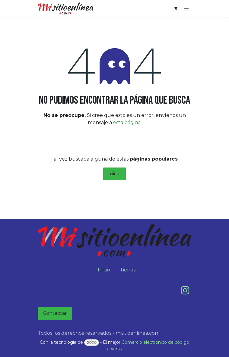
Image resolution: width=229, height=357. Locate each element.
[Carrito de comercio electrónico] (175, 8)
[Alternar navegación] (186, 8)
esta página (127, 122)
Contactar (55, 313)
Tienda (128, 270)
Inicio (114, 174)
